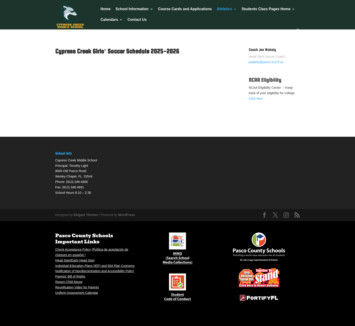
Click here (256, 98)
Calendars (109, 20)
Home (105, 9)
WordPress (126, 215)
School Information (132, 9)
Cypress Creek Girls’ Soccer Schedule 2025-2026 (117, 51)
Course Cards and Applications (185, 9)
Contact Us (136, 20)
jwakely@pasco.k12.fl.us (266, 62)
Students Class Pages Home (266, 9)
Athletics (224, 9)
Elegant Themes (86, 215)
